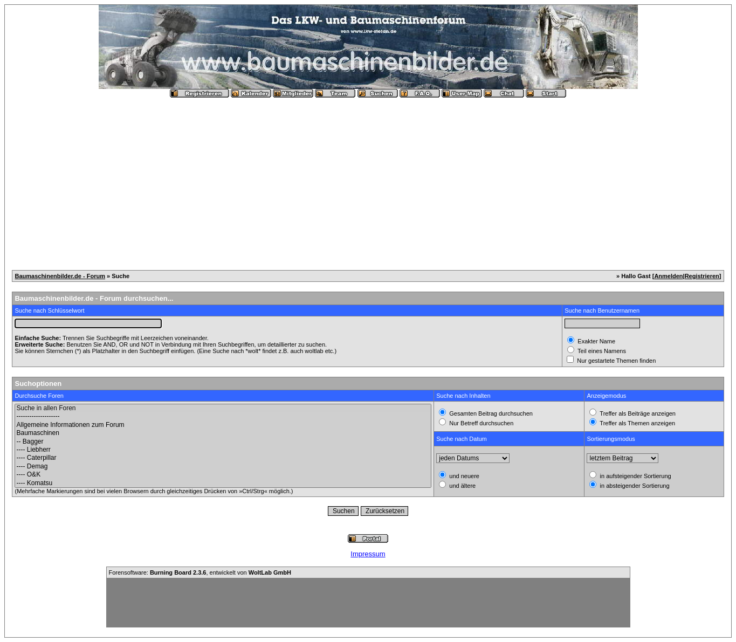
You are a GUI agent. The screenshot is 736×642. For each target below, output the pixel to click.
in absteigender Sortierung (633, 485)
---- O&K (223, 475)
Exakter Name (595, 341)
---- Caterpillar (223, 458)
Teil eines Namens (601, 351)
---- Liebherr (223, 450)
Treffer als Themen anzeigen (636, 423)
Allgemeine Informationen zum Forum (223, 425)
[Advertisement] (368, 179)
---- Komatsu (223, 483)
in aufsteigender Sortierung (634, 476)
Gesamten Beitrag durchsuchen (490, 413)
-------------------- (223, 416)
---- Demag (223, 466)
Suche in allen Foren (223, 408)
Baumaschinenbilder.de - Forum (60, 276)
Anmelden (668, 276)
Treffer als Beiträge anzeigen (637, 413)
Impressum (367, 554)
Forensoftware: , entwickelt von (200, 572)
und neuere (463, 476)
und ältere (462, 485)
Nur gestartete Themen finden (615, 360)
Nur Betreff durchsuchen (480, 423)
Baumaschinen (223, 433)
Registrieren (702, 276)
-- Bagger (223, 442)
